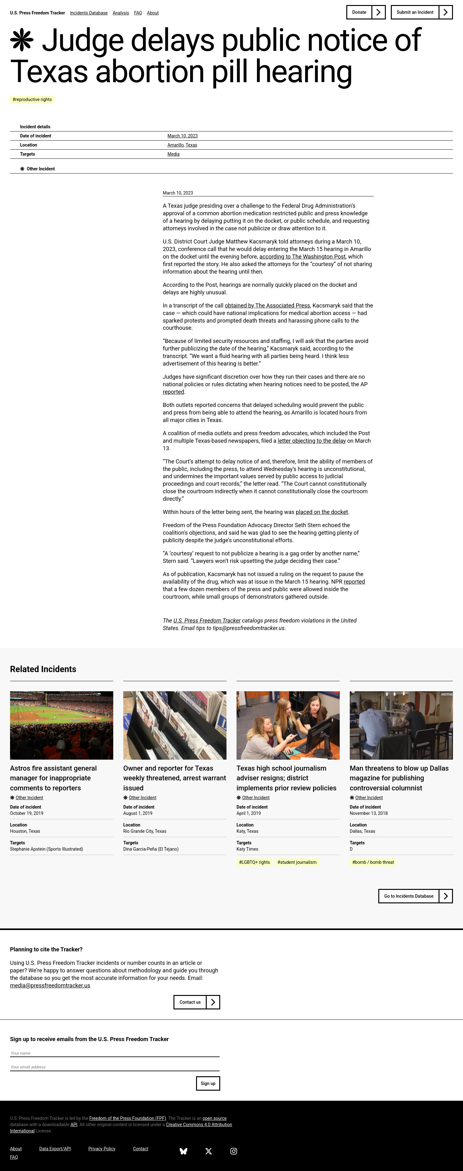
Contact (140, 1148)
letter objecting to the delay (312, 440)
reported (173, 391)
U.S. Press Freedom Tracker (37, 12)
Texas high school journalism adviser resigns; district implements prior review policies (287, 778)
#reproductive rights (32, 99)
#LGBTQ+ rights (254, 862)
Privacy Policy (101, 1148)
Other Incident (41, 168)
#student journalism (297, 862)
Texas (191, 144)
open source (215, 1118)
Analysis (121, 12)
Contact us (190, 1002)
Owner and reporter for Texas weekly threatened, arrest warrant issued (174, 778)
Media (174, 154)
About (153, 12)
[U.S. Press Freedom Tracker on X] (208, 1152)
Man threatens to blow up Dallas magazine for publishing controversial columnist (399, 778)
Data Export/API (55, 1148)
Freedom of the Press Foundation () (127, 1118)
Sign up (208, 1083)
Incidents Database (89, 12)
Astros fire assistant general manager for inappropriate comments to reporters (53, 778)
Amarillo (176, 144)
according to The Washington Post (302, 256)
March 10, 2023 (183, 135)
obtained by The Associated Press (267, 305)
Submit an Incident (415, 12)
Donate (359, 12)
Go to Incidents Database (409, 896)
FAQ (138, 12)
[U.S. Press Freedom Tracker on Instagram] (233, 1152)
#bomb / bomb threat (373, 862)
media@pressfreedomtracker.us (50, 985)
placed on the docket (322, 512)
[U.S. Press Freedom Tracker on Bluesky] (183, 1152)
